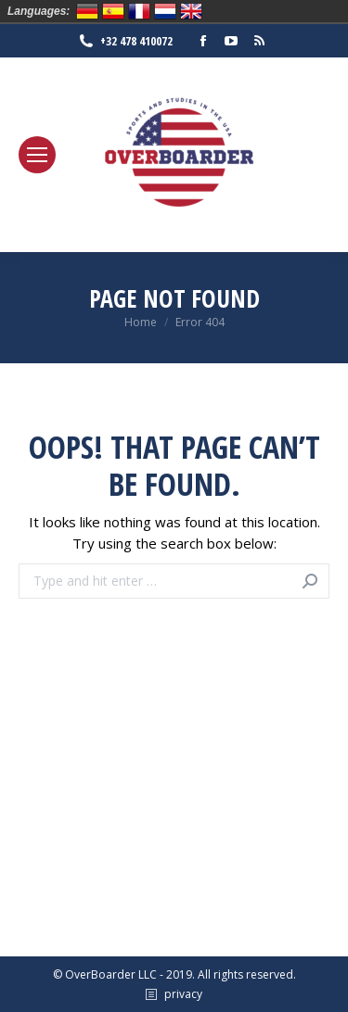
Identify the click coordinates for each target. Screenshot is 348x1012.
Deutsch (87, 11)
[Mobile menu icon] (37, 154)
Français (139, 11)
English (191, 11)
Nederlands (165, 11)
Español (113, 11)
